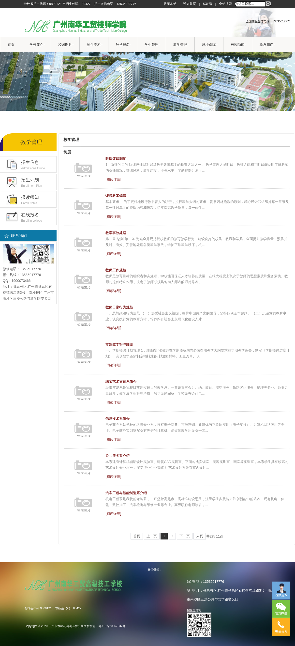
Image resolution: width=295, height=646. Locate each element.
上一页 (152, 536)
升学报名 (124, 45)
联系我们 (268, 45)
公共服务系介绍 (117, 456)
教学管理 (181, 45)
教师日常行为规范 (119, 307)
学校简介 (38, 45)
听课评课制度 (115, 159)
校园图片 (66, 45)
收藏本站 (170, 4)
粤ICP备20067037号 (112, 626)
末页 (199, 536)
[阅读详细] (113, 179)
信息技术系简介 (117, 419)
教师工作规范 (115, 270)
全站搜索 (225, 4)
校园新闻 (239, 45)
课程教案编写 (115, 196)
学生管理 (153, 45)
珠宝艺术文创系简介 (120, 382)
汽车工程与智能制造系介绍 (126, 493)
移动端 (207, 4)
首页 (11, 44)
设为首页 (189, 4)
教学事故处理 (115, 233)
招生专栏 (95, 45)
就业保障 (210, 45)
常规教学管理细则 (119, 344)
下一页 (184, 536)
